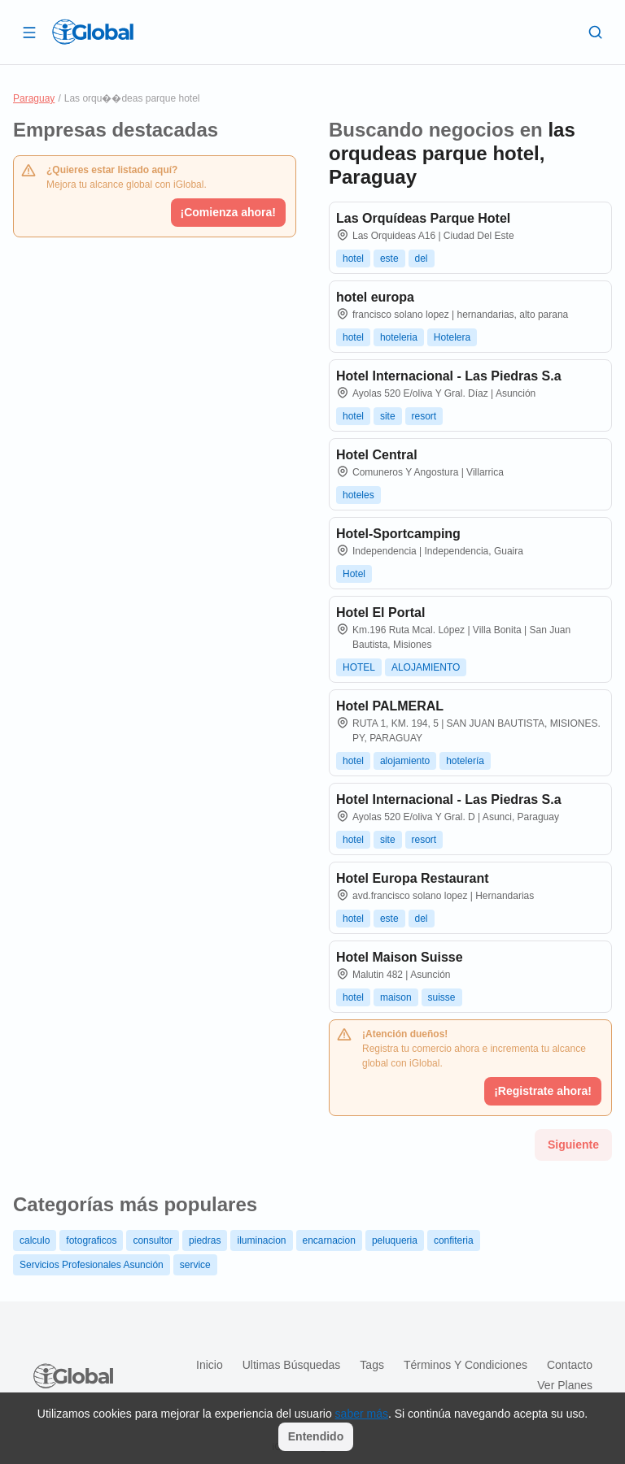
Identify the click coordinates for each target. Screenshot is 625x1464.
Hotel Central (376, 455)
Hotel (354, 574)
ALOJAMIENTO (425, 667)
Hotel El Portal (380, 612)
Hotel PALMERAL (390, 706)
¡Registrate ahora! (543, 1090)
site (388, 416)
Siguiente (573, 1144)
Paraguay (34, 98)
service (195, 1265)
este (389, 258)
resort (424, 416)
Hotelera (452, 337)
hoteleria (398, 337)
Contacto (569, 1364)
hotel (353, 258)
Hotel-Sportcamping (398, 534)
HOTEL (359, 667)
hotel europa (375, 297)
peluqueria (394, 1240)
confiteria (454, 1240)
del (421, 258)
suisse (442, 997)
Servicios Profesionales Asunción (92, 1265)
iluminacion (261, 1240)
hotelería (465, 761)
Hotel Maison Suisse (399, 957)
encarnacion (329, 1240)
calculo (35, 1240)
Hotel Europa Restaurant (412, 878)
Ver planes (564, 1385)
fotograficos (91, 1240)
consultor (153, 1240)
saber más (361, 1413)
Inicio (209, 1364)
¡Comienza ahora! (228, 212)
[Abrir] (29, 31)
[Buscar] (595, 31)
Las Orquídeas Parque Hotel (423, 218)
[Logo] (92, 31)
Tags (372, 1364)
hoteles (358, 495)
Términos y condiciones (465, 1364)
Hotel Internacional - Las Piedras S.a (449, 376)
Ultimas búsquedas (292, 1364)
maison (396, 997)
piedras (205, 1240)
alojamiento (405, 761)
